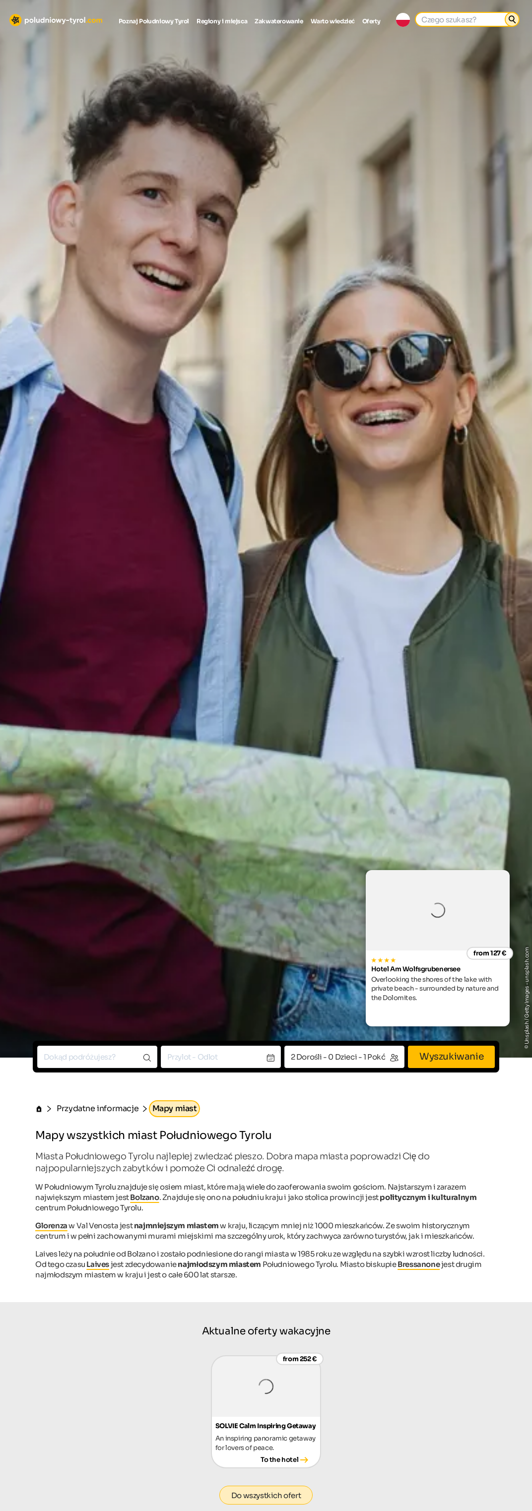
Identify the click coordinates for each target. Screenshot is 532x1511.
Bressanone (419, 1264)
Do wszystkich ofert (266, 1495)
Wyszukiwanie (451, 1056)
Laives (97, 1264)
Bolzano (144, 1197)
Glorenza (51, 1225)
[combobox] (97, 1057)
